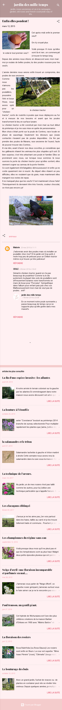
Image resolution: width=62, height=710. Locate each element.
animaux (12, 236)
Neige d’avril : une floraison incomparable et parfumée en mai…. (27, 571)
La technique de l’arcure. (17, 473)
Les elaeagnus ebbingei (16, 505)
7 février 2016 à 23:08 (30, 298)
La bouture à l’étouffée (15, 409)
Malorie (16, 247)
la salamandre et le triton (17, 441)
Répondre (18, 263)
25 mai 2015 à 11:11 (28, 248)
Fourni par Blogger (31, 705)
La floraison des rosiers (16, 637)
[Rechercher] (58, 5)
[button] (58, 22)
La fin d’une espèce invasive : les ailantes (26, 377)
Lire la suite (53, 401)
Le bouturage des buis (15, 669)
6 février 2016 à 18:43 (28, 269)
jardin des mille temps (31, 4)
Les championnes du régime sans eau (24, 537)
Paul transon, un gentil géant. (19, 605)
